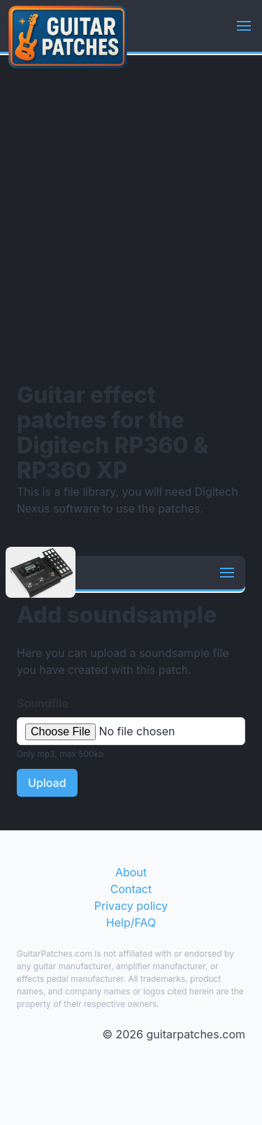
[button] (244, 26)
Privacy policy (131, 906)
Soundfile (42, 703)
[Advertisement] (131, 218)
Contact (131, 889)
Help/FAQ (131, 922)
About (131, 872)
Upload (47, 783)
